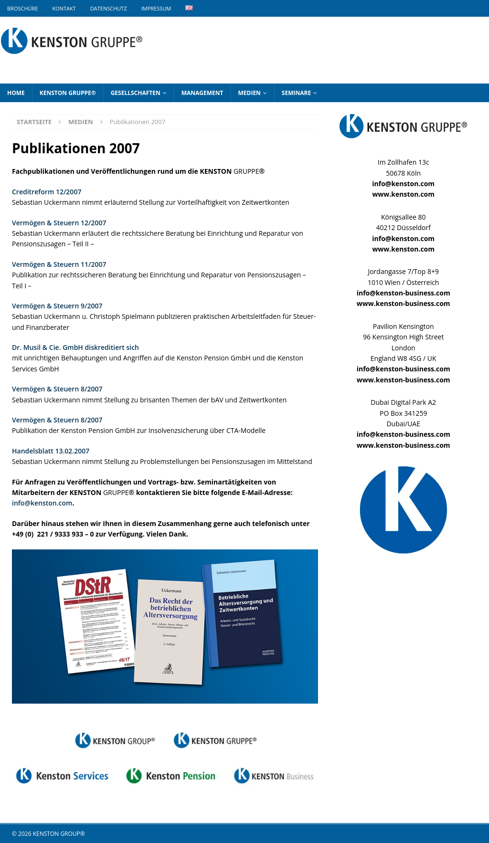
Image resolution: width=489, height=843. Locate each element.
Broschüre (22, 8)
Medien (249, 93)
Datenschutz (108, 8)
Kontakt (63, 8)
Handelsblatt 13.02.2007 (50, 450)
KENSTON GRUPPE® (68, 93)
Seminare (296, 93)
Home (16, 93)
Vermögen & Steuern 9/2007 (57, 305)
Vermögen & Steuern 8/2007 (57, 388)
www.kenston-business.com (403, 303)
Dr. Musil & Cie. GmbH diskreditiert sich (75, 347)
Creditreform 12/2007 (46, 191)
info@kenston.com (42, 502)
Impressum (156, 8)
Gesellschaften (135, 93)
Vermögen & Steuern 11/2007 (59, 264)
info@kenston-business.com (403, 292)
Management (202, 93)
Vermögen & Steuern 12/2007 (59, 222)
